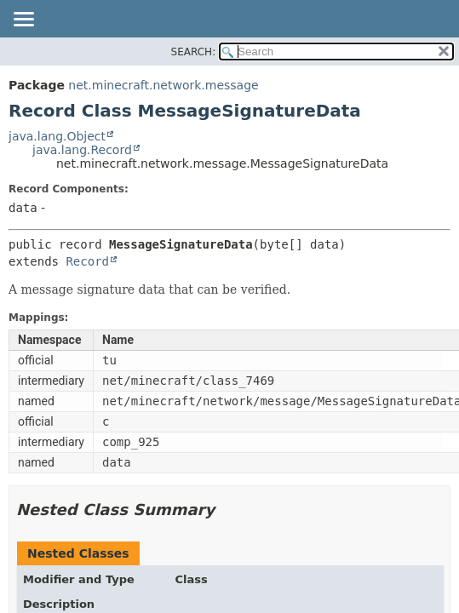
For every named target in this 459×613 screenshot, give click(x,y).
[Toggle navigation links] (23, 20)
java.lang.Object (57, 136)
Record (87, 261)
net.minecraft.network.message (163, 85)
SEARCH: (193, 52)
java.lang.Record (82, 150)
